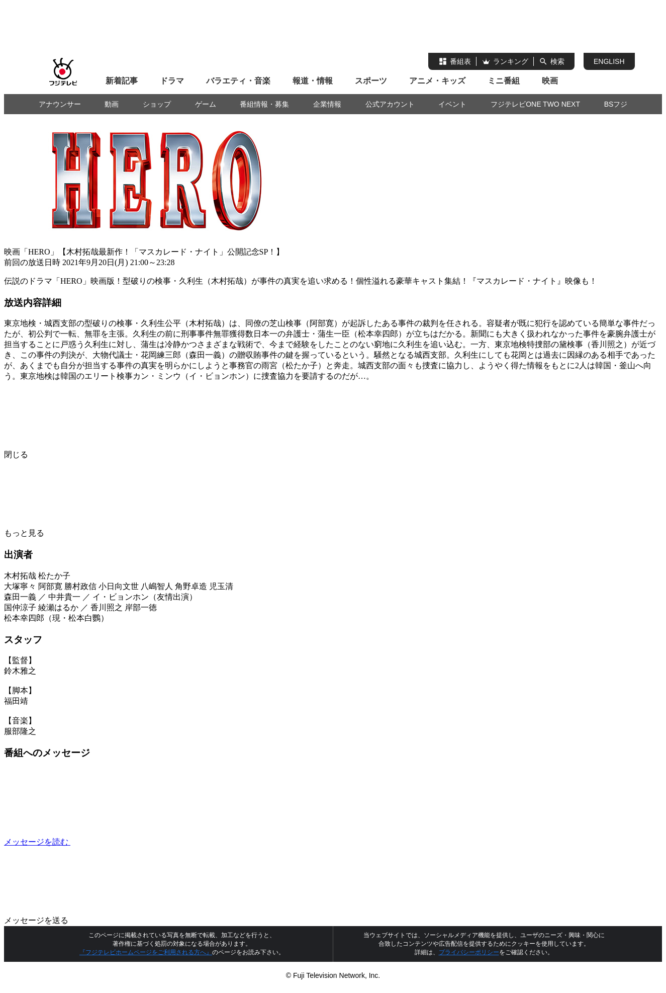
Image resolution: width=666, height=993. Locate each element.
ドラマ (172, 80)
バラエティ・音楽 (238, 80)
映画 (550, 80)
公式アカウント (390, 104)
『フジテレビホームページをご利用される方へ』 (145, 952)
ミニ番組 (504, 80)
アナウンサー (60, 104)
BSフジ (616, 104)
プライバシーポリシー (469, 952)
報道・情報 (313, 80)
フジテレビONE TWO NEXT (535, 104)
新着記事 (122, 80)
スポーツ (371, 80)
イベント (452, 104)
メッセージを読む (112, 842)
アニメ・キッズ (437, 80)
